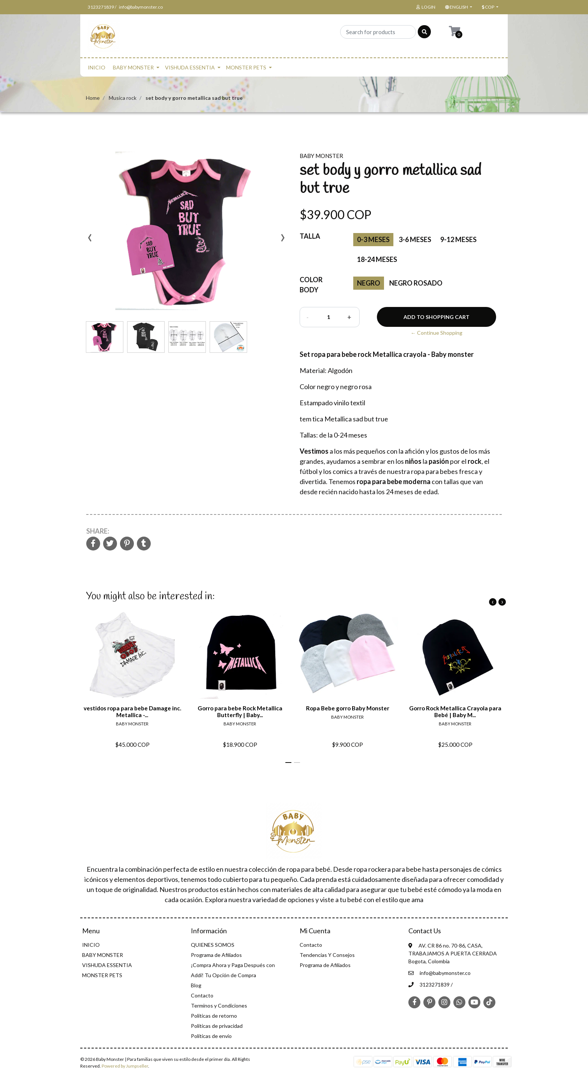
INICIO (96, 67)
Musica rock (122, 98)
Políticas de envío (211, 1036)
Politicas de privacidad (217, 1026)
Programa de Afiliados (216, 955)
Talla (310, 236)
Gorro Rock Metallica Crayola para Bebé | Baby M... (455, 711)
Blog (196, 985)
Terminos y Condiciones (219, 1005)
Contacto (202, 995)
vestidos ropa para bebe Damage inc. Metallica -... (132, 711)
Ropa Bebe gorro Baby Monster (347, 708)
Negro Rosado (415, 283)
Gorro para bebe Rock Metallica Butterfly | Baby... (240, 711)
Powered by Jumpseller (125, 1066)
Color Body (311, 284)
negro (368, 283)
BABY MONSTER (133, 67)
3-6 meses (415, 239)
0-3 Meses (373, 239)
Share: (97, 531)
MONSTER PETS (246, 67)
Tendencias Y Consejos (327, 955)
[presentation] (89, 240)
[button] (458, 7)
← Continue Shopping (436, 332)
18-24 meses (377, 259)
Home (93, 98)
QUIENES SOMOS (212, 945)
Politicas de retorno (214, 1015)
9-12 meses (458, 239)
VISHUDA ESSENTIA (190, 67)
